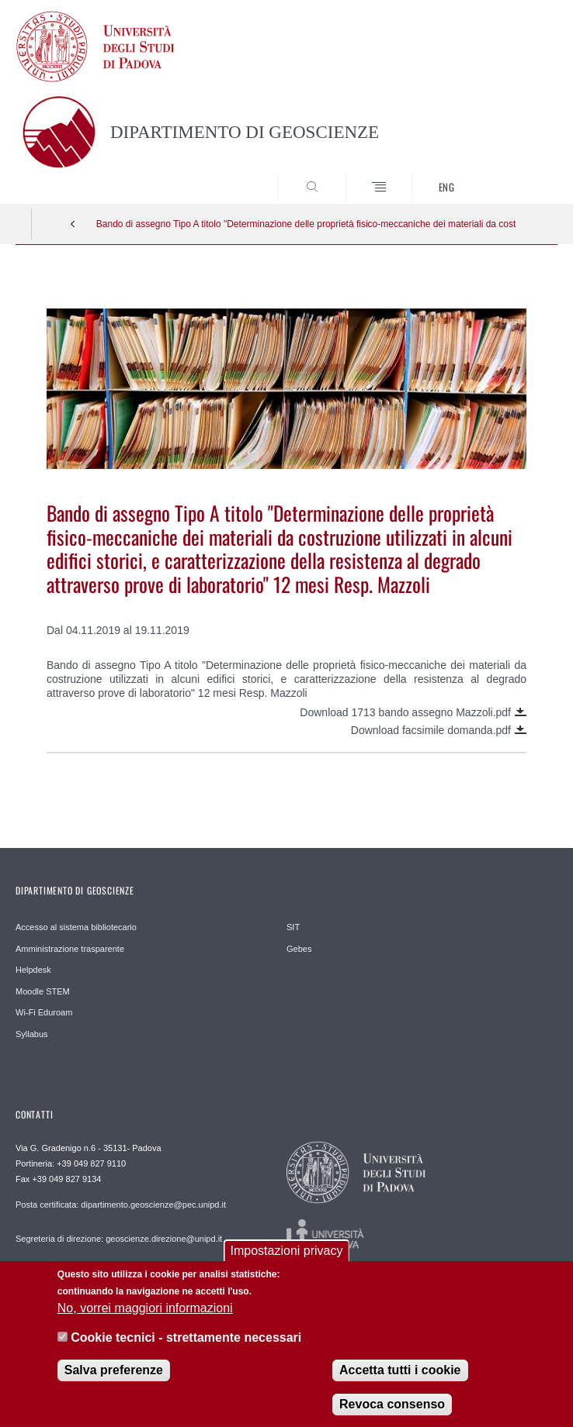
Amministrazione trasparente (70, 948)
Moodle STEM (43, 991)
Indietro (73, 224)
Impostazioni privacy (287, 1260)
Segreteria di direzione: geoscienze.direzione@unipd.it (119, 1238)
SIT (293, 927)
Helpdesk (33, 969)
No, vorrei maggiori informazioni (145, 1317)
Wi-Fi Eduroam (44, 1012)
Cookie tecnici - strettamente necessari (186, 1347)
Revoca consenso (392, 1413)
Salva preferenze (113, 1379)
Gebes (298, 948)
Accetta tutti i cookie (399, 1379)
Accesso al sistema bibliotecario (76, 927)
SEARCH (517, 175)
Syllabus (32, 1034)
